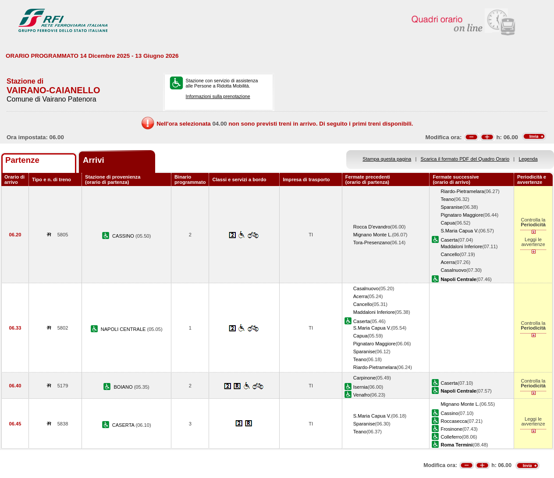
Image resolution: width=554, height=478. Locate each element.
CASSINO (123, 236)
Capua (447, 222)
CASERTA (124, 425)
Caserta (449, 240)
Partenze (22, 160)
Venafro (361, 394)
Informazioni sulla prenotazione (218, 96)
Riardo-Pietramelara (462, 191)
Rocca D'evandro (372, 226)
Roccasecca (453, 421)
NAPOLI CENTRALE (124, 329)
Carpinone (364, 377)
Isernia (360, 387)
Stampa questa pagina (386, 159)
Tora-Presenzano (371, 242)
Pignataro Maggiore (461, 215)
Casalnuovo (453, 270)
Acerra (447, 262)
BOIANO (124, 387)
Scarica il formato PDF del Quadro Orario (465, 159)
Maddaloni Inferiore (461, 246)
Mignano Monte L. (372, 234)
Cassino (449, 413)
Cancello (449, 254)
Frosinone (451, 429)
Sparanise (451, 207)
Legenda (528, 159)
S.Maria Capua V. (459, 230)
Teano (447, 199)
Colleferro (451, 436)
